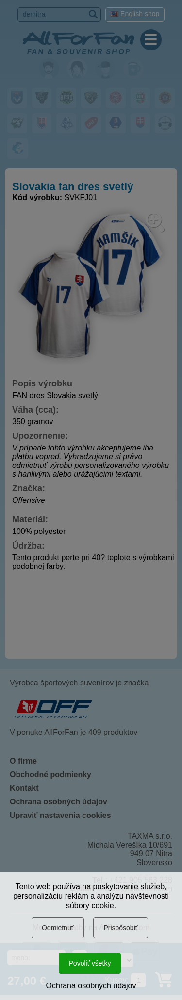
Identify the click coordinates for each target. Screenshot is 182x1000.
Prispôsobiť (120, 928)
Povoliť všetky (90, 963)
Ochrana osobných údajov (91, 986)
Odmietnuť (58, 928)
